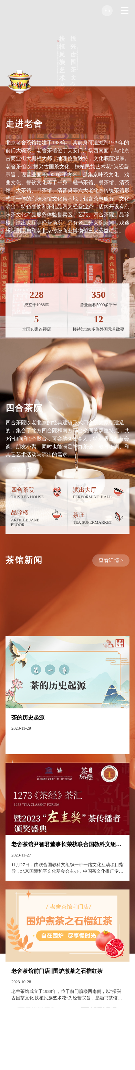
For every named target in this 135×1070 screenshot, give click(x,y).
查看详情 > (24, 491)
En (107, 10)
